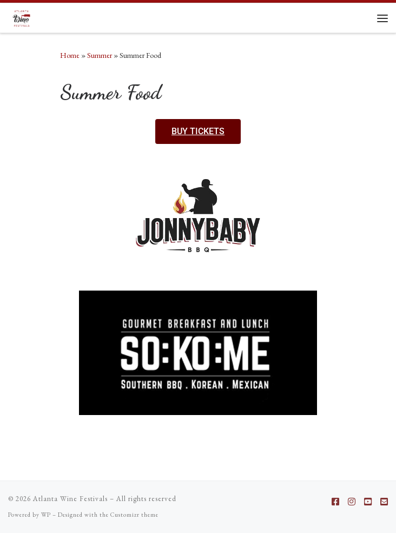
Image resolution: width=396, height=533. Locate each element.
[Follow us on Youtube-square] (368, 502)
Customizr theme (134, 514)
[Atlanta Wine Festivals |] (21, 16)
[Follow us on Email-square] (384, 502)
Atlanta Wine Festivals (70, 498)
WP (46, 514)
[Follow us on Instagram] (351, 502)
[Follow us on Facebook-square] (335, 502)
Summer (99, 55)
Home (70, 55)
